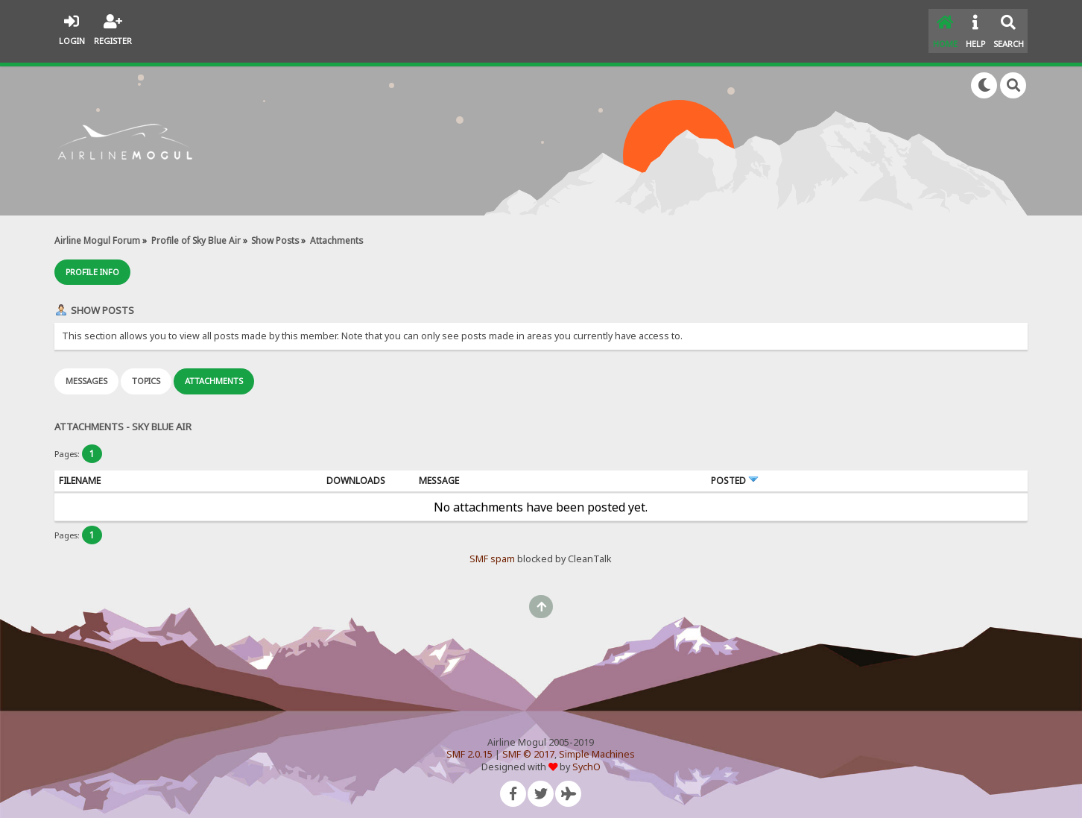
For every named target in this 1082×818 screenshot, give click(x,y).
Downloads (355, 473)
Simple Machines (597, 747)
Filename (80, 473)
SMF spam (492, 552)
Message (439, 473)
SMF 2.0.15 (469, 747)
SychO (586, 759)
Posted (735, 473)
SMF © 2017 (528, 747)
